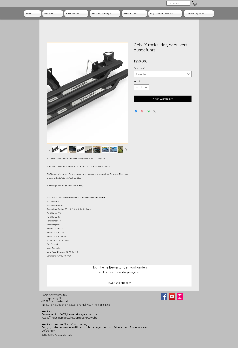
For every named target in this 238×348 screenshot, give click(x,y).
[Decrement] (136, 87)
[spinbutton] (141, 87)
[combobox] (163, 74)
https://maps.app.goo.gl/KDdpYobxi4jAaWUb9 (69, 317)
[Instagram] (180, 296)
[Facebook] (164, 296)
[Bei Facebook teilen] (136, 111)
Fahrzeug (139, 68)
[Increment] (146, 87)
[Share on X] (154, 111)
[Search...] (178, 3)
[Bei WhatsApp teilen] (148, 111)
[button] (194, 3)
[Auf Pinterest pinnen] (142, 111)
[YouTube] (172, 296)
